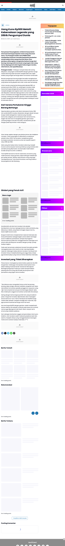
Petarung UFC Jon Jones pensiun (53, 37)
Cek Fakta (52, 9)
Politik (8, 9)
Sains (45, 9)
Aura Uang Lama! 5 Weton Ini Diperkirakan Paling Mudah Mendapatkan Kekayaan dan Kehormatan (54, 72)
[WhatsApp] (11, 333)
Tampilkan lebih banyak (20, 518)
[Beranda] (2, 25)
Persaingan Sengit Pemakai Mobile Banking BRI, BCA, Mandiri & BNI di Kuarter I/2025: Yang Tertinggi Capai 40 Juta (53, 84)
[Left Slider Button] (33, 413)
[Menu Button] (2, 5)
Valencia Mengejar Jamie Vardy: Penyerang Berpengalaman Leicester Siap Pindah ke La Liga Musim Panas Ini (53, 42)
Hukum (15, 9)
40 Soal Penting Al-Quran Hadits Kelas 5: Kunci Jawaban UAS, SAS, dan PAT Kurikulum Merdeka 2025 (53, 54)
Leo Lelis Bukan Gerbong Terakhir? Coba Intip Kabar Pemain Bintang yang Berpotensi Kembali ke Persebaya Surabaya (53, 78)
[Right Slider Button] (63, 9)
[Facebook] (2, 333)
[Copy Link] (14, 333)
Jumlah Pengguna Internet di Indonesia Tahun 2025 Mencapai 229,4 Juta (53, 60)
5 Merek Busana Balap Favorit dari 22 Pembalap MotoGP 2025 (53, 31)
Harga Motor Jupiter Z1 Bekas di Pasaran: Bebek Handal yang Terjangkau (53, 66)
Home (2, 9)
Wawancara (38, 9)
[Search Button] (62, 5)
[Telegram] (8, 333)
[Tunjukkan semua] (62, 93)
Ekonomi (21, 9)
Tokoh (59, 9)
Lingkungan (29, 9)
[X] (5, 333)
